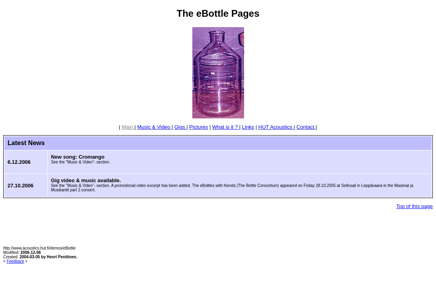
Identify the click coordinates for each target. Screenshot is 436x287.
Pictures (198, 127)
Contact (305, 127)
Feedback (15, 261)
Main (128, 127)
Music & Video (154, 127)
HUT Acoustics (276, 127)
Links (248, 127)
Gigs (180, 127)
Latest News (26, 143)
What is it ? (225, 127)
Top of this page (414, 206)
